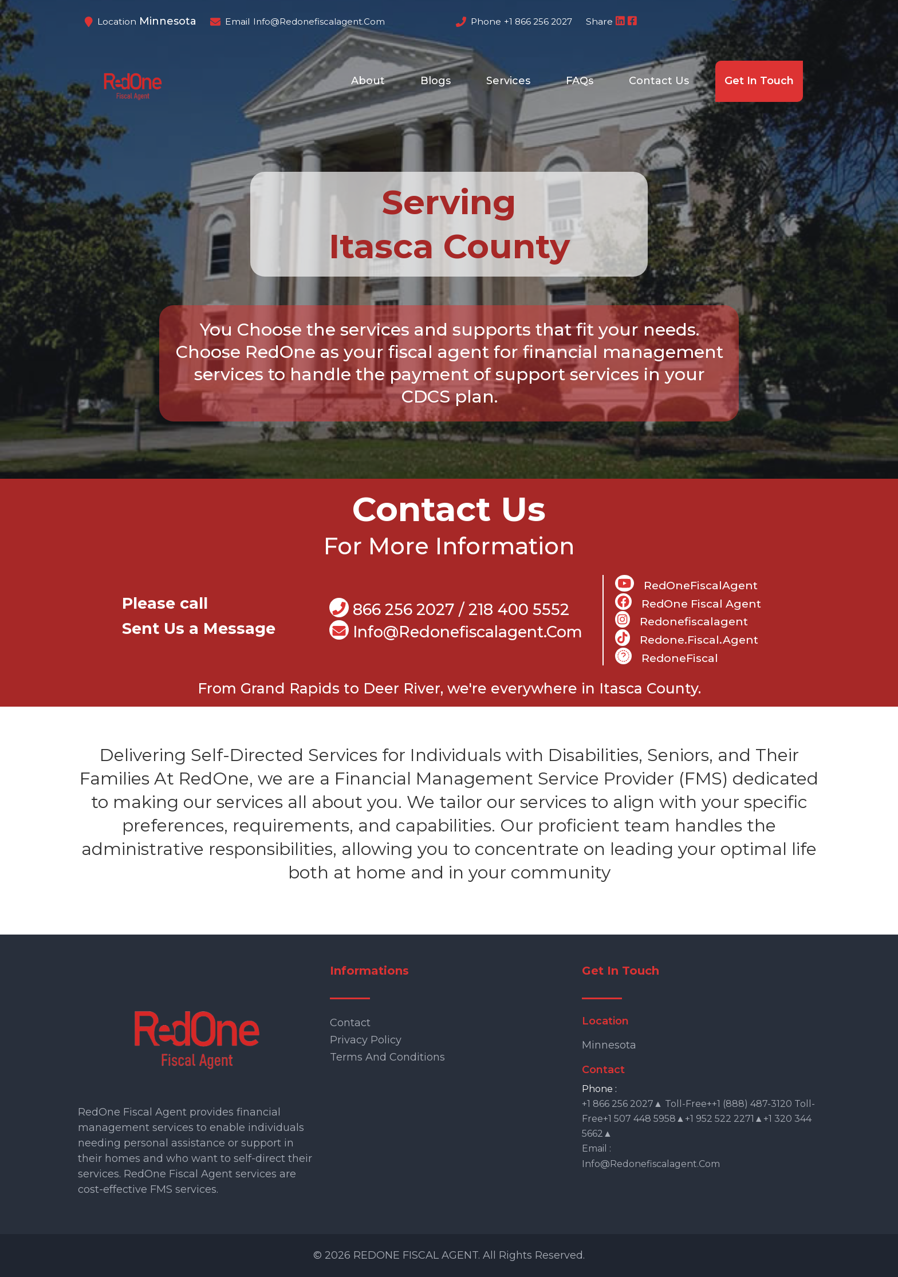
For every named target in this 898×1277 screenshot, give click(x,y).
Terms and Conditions (387, 1057)
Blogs (435, 80)
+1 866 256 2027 (538, 21)
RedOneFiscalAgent (686, 583)
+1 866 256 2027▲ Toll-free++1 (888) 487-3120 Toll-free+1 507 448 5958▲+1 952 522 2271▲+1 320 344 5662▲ (698, 1118)
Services (508, 80)
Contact (350, 1022)
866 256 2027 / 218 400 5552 (449, 608)
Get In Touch (759, 80)
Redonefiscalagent (681, 619)
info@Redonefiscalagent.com (455, 630)
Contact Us (659, 80)
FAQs (579, 80)
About (368, 80)
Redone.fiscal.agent (686, 638)
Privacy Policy (365, 1040)
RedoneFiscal (666, 656)
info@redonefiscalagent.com (319, 21)
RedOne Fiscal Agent (688, 601)
